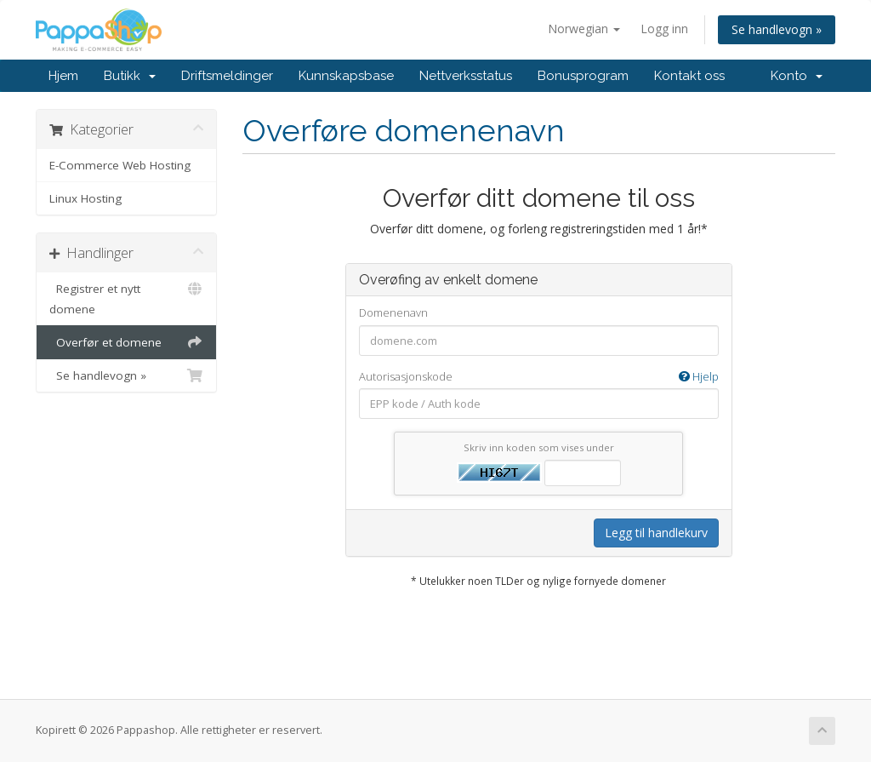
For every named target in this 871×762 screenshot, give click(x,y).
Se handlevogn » (777, 29)
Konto (797, 75)
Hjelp (699, 376)
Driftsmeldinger (227, 75)
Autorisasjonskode (539, 377)
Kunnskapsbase (346, 75)
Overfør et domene (126, 342)
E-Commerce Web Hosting (120, 165)
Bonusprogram (583, 75)
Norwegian (584, 28)
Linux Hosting (85, 198)
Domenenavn (393, 312)
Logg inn (664, 28)
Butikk (130, 75)
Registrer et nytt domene (126, 297)
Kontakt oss (689, 75)
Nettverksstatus (465, 75)
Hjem (63, 75)
